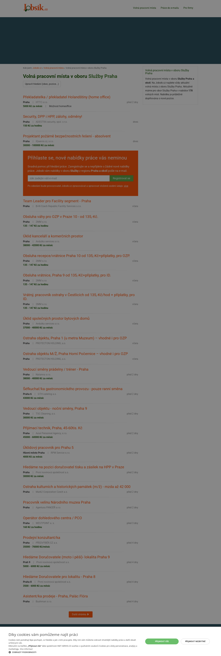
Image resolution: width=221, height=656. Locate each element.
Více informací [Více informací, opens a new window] (26, 649)
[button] (74, 652)
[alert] (110, 328)
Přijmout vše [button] (162, 641)
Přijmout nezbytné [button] (195, 641)
